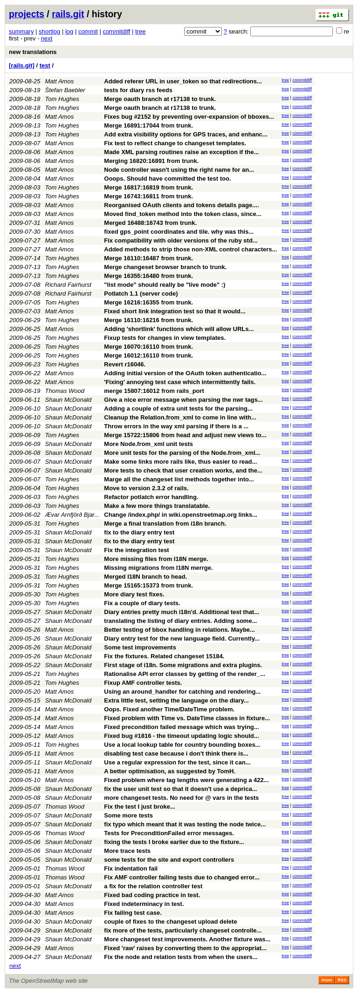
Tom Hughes (62, 98)
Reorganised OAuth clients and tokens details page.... (181, 205)
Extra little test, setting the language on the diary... (176, 700)
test (45, 65)
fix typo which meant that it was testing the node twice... (185, 824)
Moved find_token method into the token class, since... (182, 213)
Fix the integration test (136, 550)
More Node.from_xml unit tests (148, 443)
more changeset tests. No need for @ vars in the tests (181, 797)
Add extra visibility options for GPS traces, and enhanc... (185, 134)
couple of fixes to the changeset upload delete (170, 921)
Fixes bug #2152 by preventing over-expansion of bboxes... (189, 116)
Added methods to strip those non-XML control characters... (190, 249)
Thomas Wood (65, 390)
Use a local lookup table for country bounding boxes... (182, 744)
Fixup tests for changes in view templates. (165, 337)
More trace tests (127, 850)
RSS (341, 980)
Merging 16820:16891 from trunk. (151, 160)
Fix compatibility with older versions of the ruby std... (180, 240)
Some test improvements (140, 647)
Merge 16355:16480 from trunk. (148, 275)
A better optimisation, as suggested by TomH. (169, 771)
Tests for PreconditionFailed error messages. (169, 833)
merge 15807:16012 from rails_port (154, 390)
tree (140, 31)
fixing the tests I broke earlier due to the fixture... (174, 841)
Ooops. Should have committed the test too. (167, 178)
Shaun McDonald (68, 399)
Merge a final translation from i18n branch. (165, 523)
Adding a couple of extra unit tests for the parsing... (178, 408)
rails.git (68, 14)
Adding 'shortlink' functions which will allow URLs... (179, 328)
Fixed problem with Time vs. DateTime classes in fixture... (187, 718)
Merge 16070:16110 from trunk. (148, 346)
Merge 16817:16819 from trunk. (148, 187)
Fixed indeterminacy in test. (144, 903)
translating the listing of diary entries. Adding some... (180, 620)
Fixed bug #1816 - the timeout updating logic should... (181, 735)
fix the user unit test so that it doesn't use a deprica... (180, 788)
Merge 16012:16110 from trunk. (148, 355)
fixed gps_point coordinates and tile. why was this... (179, 231)
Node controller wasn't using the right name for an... (179, 169)
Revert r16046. (124, 364)
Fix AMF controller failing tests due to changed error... (181, 877)
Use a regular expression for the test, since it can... (177, 762)
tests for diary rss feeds (138, 90)
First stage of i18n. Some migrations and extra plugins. (183, 665)
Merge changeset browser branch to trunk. (165, 266)
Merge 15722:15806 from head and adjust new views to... (185, 435)
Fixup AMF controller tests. (143, 682)
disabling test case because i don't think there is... (176, 753)
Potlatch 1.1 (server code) (141, 293)
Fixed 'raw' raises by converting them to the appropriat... (185, 948)
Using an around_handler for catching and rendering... (182, 691)
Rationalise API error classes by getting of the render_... (184, 673)
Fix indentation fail (131, 868)
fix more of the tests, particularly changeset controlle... (183, 930)
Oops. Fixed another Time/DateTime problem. (169, 709)
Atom (326, 980)
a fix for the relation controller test (153, 886)
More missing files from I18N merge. (156, 558)
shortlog (49, 31)
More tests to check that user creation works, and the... (183, 470)
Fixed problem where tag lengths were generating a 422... (186, 780)
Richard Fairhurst (68, 284)
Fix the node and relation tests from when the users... (180, 956)
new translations (33, 51)
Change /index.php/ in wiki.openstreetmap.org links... (180, 514)
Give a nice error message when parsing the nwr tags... (183, 399)
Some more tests (128, 815)
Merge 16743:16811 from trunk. (148, 196)
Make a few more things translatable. (157, 505)
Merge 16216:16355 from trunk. (148, 302)
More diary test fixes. (134, 594)
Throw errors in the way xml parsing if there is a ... (176, 426)
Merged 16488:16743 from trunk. (150, 222)
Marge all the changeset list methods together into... (179, 479)
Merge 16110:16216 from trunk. (148, 320)
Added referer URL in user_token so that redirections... (183, 81)
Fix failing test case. (133, 912)
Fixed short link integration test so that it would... (174, 311)
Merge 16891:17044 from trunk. (148, 125)
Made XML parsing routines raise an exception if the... (181, 152)
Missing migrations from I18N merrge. (158, 567)
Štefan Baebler (65, 90)
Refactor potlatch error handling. (151, 496)
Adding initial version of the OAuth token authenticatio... (185, 373)
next (47, 38)
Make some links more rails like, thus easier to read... (180, 461)
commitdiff (116, 31)
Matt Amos (59, 81)
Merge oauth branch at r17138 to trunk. (160, 98)
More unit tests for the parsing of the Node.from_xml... (182, 452)
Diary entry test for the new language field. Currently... (182, 638)
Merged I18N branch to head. (145, 576)
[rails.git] (21, 65)
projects (26, 14)
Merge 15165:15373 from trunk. (148, 585)
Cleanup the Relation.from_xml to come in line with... (180, 417)
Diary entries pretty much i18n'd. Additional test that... (181, 611)
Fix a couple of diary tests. (142, 603)
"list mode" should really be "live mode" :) (164, 284)
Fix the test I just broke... (139, 806)
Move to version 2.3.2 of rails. (146, 488)
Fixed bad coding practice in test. (152, 895)
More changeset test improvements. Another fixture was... (187, 939)
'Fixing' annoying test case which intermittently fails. (179, 381)
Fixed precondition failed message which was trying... (181, 726)
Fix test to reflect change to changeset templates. (175, 143)
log (69, 31)
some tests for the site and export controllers (169, 859)
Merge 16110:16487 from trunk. (148, 258)
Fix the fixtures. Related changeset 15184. (164, 656)
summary (21, 31)
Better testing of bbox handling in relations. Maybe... (179, 629)
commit (88, 31)
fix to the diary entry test (139, 532)
